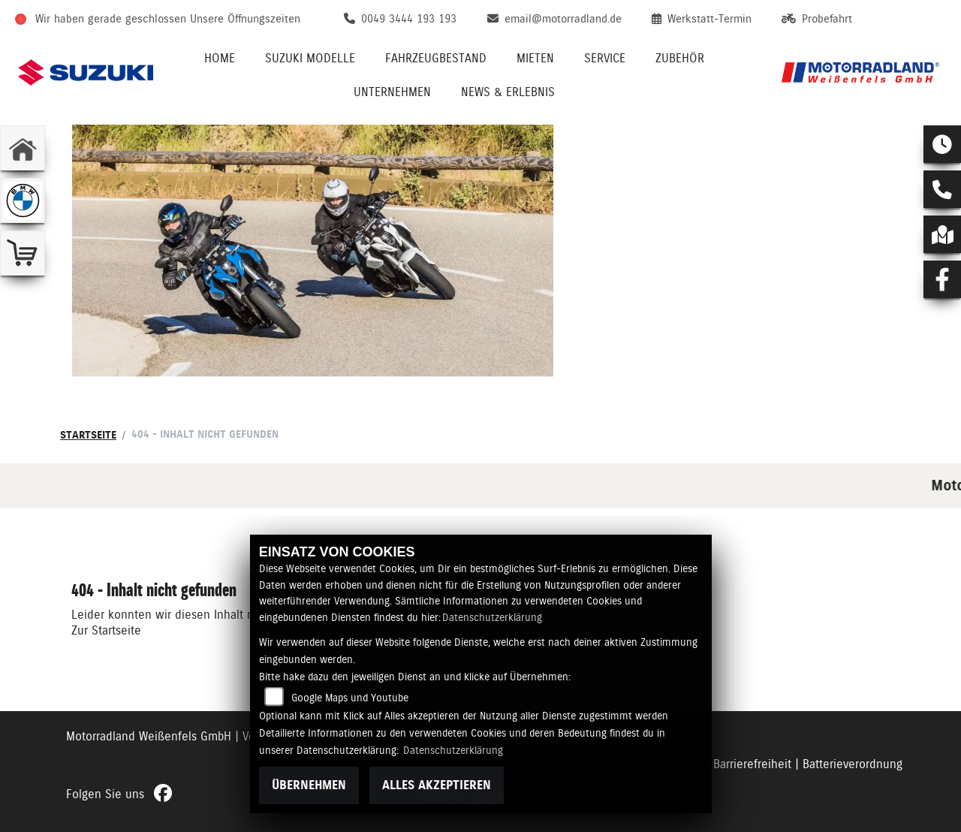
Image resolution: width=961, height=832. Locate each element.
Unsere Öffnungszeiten (245, 19)
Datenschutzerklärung (492, 617)
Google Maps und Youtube (349, 698)
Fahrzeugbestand (436, 58)
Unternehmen (392, 92)
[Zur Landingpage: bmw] (22, 200)
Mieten (535, 58)
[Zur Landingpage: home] (22, 147)
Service (604, 58)
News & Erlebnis (508, 92)
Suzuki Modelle (310, 58)
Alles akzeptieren (436, 785)
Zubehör (679, 58)
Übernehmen (309, 785)
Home (219, 58)
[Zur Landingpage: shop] (22, 253)
